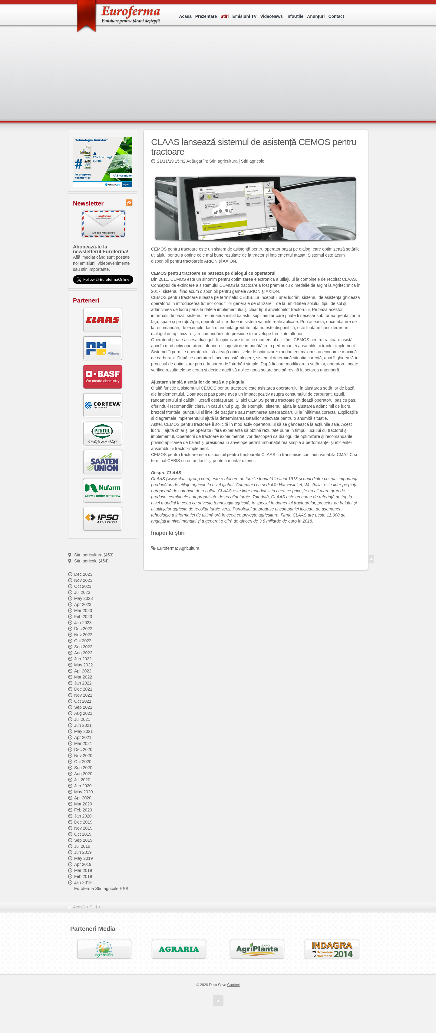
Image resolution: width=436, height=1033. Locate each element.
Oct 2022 (82, 640)
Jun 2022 (83, 658)
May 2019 (83, 858)
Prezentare (206, 16)
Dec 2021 (83, 689)
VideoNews (271, 16)
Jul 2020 (82, 779)
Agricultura (189, 548)
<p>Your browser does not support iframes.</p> (220, 80)
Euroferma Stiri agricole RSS (101, 888)
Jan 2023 (83, 622)
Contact (336, 16)
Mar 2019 (83, 870)
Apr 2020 (82, 797)
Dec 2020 (83, 749)
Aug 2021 (83, 713)
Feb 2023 (83, 616)
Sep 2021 (83, 707)
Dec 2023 (83, 574)
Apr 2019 (82, 864)
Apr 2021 (82, 737)
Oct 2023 (82, 586)
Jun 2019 (83, 852)
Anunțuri (316, 16)
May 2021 (83, 731)
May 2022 (83, 664)
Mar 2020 (83, 803)
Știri (224, 16)
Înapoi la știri (168, 533)
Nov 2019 (83, 828)
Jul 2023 (82, 592)
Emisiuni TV (245, 16)
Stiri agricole (252, 161)
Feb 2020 (83, 810)
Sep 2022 (83, 646)
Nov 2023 (83, 580)
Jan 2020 (83, 816)
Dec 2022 (83, 628)
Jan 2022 (83, 683)
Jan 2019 (83, 882)
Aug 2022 (83, 652)
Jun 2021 (83, 725)
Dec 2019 (83, 822)
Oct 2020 (82, 761)
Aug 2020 (83, 773)
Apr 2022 (82, 671)
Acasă (185, 16)
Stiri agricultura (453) (94, 554)
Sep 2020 (83, 767)
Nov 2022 (83, 634)
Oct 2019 (82, 834)
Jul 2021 (82, 719)
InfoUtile (294, 16)
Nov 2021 (83, 695)
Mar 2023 (83, 610)
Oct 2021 (82, 701)
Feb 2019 (83, 876)
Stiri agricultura (223, 161)
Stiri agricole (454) (91, 561)
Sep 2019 (83, 840)
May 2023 (83, 598)
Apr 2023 (82, 604)
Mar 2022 (83, 677)
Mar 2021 (83, 743)
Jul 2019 (82, 846)
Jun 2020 (83, 785)
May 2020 (83, 791)
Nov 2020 (83, 755)
